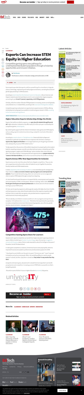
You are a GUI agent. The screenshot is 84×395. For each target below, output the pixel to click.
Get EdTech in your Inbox (61, 366)
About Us (4, 367)
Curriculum (25, 307)
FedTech (13, 382)
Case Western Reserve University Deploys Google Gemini (72, 198)
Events (47, 17)
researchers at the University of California (21, 170)
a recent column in (23, 137)
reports (20, 126)
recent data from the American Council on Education (27, 95)
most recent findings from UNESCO (44, 105)
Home (3, 48)
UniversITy (42, 17)
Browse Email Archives (60, 369)
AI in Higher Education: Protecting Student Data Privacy (73, 191)
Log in (81, 17)
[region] (42, 390)
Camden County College (28, 240)
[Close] (81, 390)
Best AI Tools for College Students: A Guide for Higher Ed (73, 204)
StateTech (22, 382)
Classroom (7, 48)
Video (36, 17)
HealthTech (6, 385)
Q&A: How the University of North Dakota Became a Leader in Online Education (73, 75)
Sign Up (70, 2)
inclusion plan (25, 201)
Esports (32, 307)
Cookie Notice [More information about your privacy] (27, 393)
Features (24, 17)
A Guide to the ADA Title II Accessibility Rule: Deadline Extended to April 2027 (73, 67)
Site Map (4, 369)
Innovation (39, 307)
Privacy (19, 367)
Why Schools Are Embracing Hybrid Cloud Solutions (73, 61)
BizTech (5, 382)
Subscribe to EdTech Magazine (63, 382)
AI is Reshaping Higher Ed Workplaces (73, 53)
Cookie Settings (62, 390)
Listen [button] (11, 82)
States (18, 17)
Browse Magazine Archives (62, 385)
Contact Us (12, 367)
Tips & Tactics (31, 17)
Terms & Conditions (29, 367)
